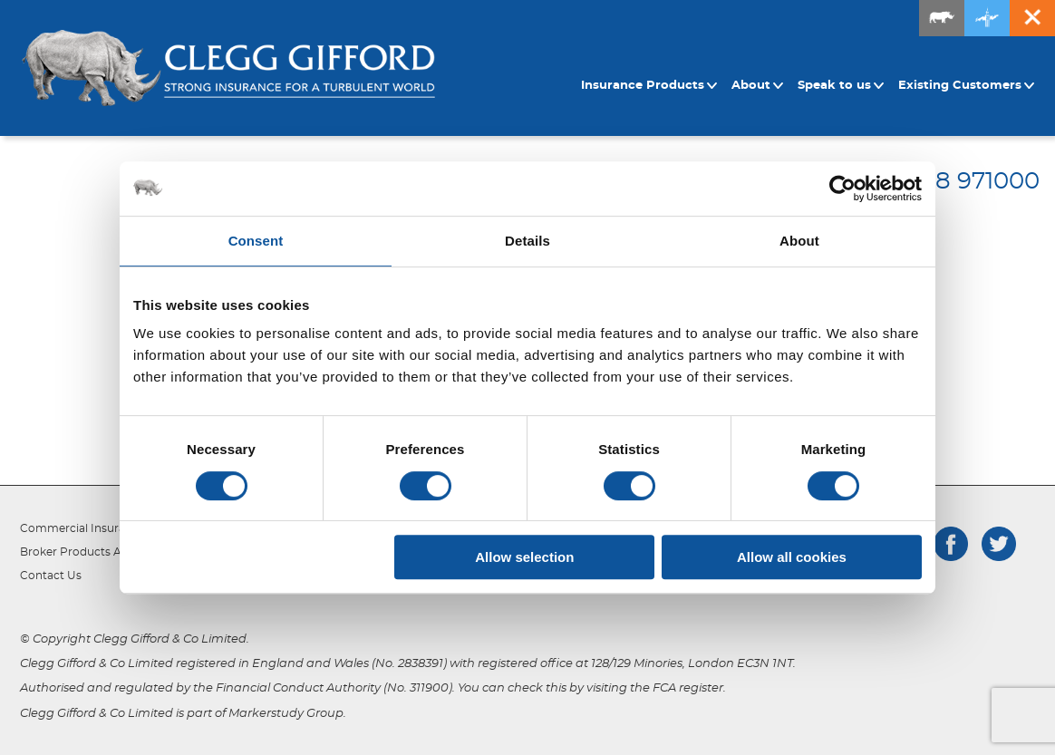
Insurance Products (649, 86)
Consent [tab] (256, 240)
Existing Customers (966, 86)
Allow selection (524, 557)
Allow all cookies (792, 557)
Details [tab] (527, 240)
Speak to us (841, 86)
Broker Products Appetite (90, 552)
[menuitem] (651, 86)
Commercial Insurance (82, 528)
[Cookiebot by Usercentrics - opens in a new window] (842, 188)
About (757, 86)
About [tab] (799, 240)
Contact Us (51, 575)
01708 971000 (962, 181)
